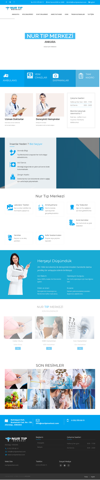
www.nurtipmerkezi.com (16, 455)
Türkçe (86, 477)
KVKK (66, 14)
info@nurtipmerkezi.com (77, 2)
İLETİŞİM (91, 14)
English (92, 2)
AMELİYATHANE (56, 14)
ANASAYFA (15, 14)
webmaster (27, 476)
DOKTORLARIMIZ (42, 14)
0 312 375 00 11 (38, 2)
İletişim (39, 447)
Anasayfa (40, 443)
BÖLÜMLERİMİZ (27, 14)
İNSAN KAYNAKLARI (78, 14)
